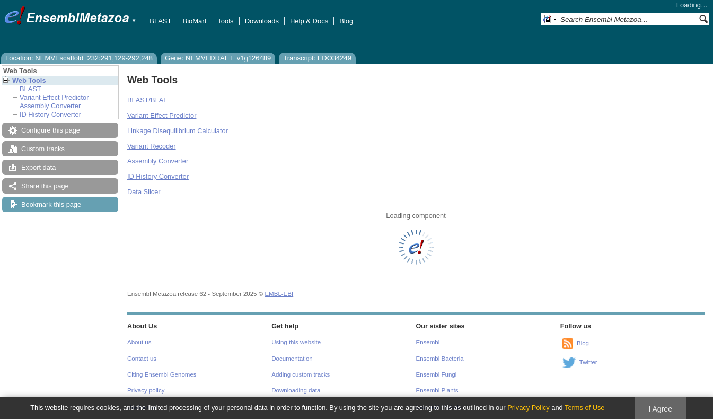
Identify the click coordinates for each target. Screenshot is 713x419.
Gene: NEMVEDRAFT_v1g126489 (218, 58)
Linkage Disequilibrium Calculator (177, 131)
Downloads (262, 21)
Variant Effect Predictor (54, 97)
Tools (225, 21)
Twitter (588, 362)
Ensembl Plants (437, 390)
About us (139, 342)
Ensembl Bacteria (440, 358)
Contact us (141, 358)
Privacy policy (145, 390)
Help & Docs (309, 21)
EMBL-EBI (279, 294)
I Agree (660, 409)
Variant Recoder (151, 146)
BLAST (160, 21)
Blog (346, 21)
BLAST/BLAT (147, 100)
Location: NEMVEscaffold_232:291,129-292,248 (79, 58)
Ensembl (428, 342)
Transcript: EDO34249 (317, 58)
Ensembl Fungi (436, 374)
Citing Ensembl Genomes (162, 374)
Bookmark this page (51, 204)
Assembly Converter (50, 106)
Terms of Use (584, 408)
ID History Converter (50, 114)
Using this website (296, 342)
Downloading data (295, 390)
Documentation (291, 358)
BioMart (194, 21)
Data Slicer (144, 192)
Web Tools (29, 80)
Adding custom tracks (300, 374)
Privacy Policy (528, 408)
